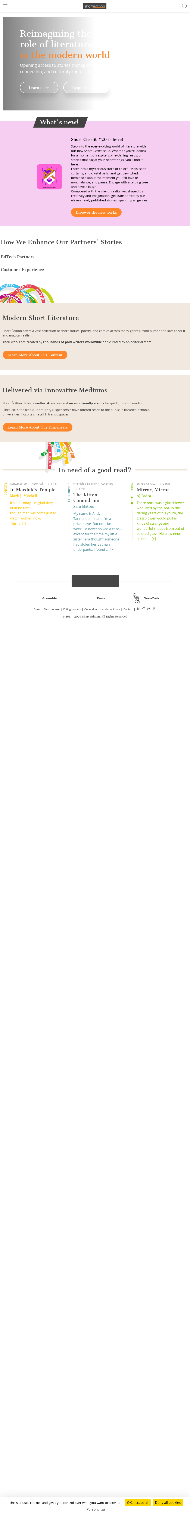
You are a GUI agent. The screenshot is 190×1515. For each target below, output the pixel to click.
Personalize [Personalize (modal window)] (96, 1509)
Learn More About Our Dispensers (37, 1294)
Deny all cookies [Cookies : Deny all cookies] (168, 1502)
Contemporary (18, 1351)
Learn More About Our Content (35, 1222)
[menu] (5, 6)
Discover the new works (96, 212)
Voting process (72, 1476)
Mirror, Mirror (153, 1356)
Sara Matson (83, 1374)
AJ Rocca (144, 1363)
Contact (128, 1476)
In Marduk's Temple (33, 1356)
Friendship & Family (85, 1351)
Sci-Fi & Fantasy (146, 1351)
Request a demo (86, 87)
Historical (37, 1351)
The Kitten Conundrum (86, 1364)
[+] (24, 1390)
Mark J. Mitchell (23, 1363)
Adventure (107, 1351)
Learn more (39, 87)
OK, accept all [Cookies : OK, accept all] (137, 1502)
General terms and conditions (102, 1476)
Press (37, 1476)
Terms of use (51, 1476)
